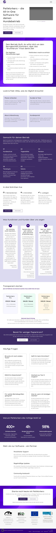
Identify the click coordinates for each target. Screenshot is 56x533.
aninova (21, 530)
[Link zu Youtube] (52, 530)
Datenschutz (43, 21)
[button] (2, 530)
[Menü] (51, 2)
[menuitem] (51, 2)
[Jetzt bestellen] (34, 339)
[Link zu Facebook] (48, 530)
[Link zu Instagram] (50, 530)
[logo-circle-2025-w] (4, 2)
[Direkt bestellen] (18, 32)
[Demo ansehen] (7, 32)
